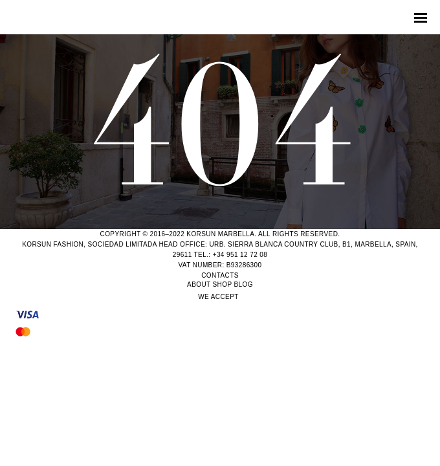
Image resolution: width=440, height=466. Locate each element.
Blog (243, 284)
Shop (222, 284)
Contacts (219, 275)
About (198, 284)
